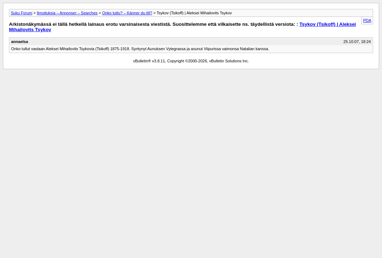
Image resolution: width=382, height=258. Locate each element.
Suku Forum (21, 13)
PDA (367, 20)
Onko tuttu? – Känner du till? (127, 13)
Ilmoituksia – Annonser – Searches (67, 13)
